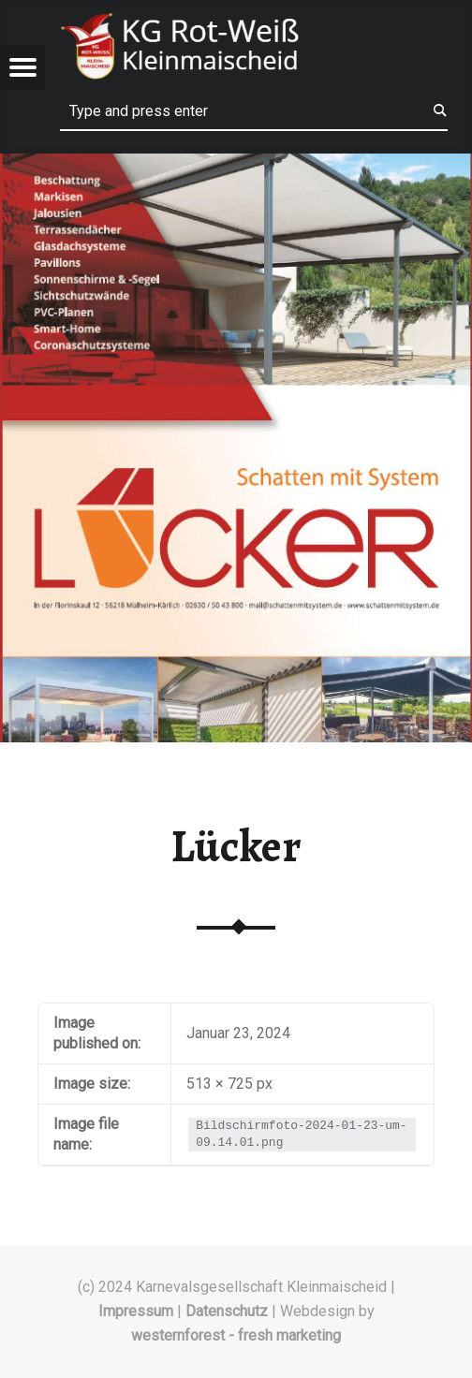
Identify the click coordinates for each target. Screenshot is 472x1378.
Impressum (135, 1311)
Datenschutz (226, 1311)
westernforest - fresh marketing (236, 1335)
